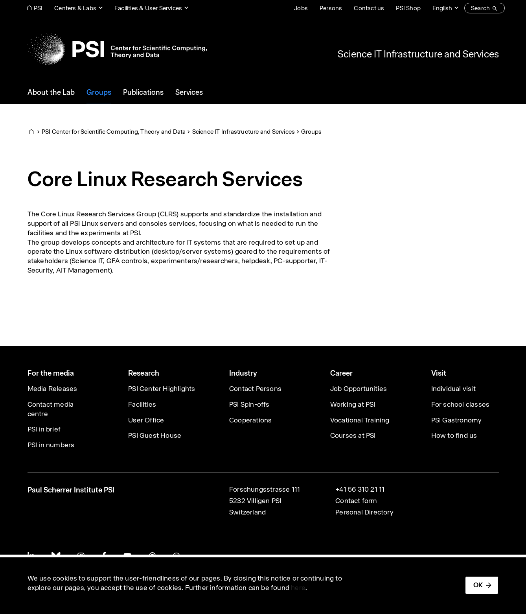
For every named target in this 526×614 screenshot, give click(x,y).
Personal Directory (364, 512)
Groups (311, 131)
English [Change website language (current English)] (442, 8)
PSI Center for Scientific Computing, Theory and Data (114, 131)
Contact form (356, 501)
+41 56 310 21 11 (359, 489)
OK (478, 585)
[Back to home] (117, 49)
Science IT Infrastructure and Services (418, 53)
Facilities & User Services (148, 8)
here (298, 588)
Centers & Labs (75, 8)
